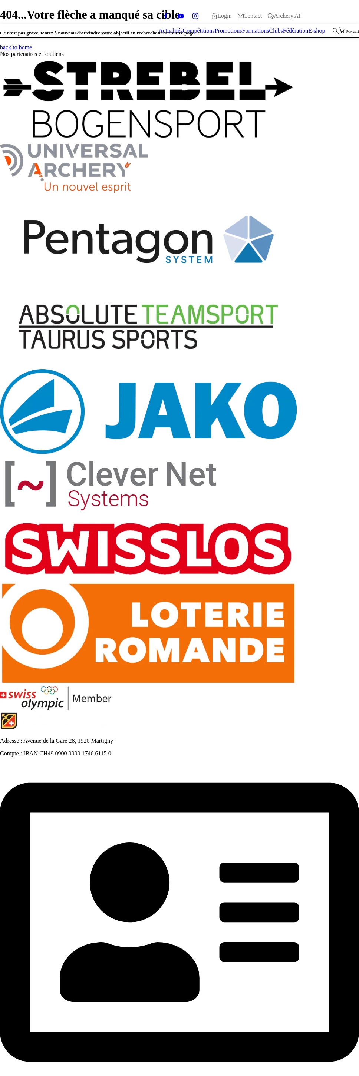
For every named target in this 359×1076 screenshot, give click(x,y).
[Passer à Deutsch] (316, 15)
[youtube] (181, 16)
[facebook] (166, 16)
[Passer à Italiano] (341, 15)
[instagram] (195, 16)
